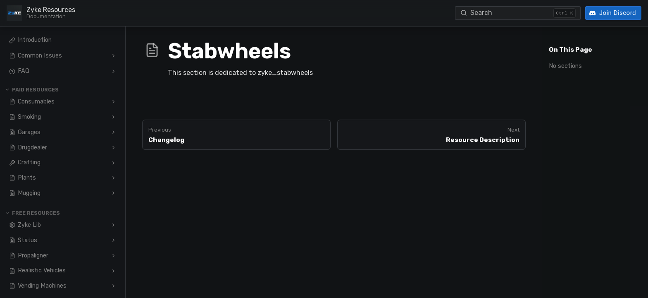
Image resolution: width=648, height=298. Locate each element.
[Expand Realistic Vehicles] (113, 270)
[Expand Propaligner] (113, 255)
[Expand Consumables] (113, 101)
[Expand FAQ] (113, 71)
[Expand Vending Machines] (113, 286)
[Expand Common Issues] (113, 55)
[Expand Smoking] (113, 116)
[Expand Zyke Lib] (113, 224)
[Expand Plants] (113, 178)
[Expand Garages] (113, 132)
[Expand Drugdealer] (113, 147)
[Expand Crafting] (113, 162)
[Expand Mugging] (113, 193)
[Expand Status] (113, 240)
